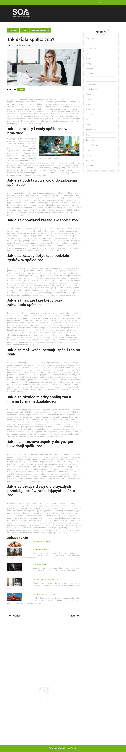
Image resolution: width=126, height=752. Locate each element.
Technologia (91, 130)
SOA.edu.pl (13, 30)
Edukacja (90, 58)
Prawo (88, 104)
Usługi (88, 155)
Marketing (90, 74)
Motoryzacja (91, 84)
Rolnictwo (90, 114)
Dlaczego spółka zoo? (41, 690)
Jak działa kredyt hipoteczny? (44, 594)
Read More (41, 696)
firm (33, 523)
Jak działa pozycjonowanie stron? (45, 579)
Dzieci (88, 53)
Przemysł (90, 109)
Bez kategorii (91, 38)
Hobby (88, 64)
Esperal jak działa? (40, 564)
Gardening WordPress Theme (63, 748)
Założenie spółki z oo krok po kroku (44, 690)
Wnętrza (89, 160)
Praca (88, 99)
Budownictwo (91, 48)
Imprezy (89, 69)
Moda (88, 79)
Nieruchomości (92, 89)
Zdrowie (89, 165)
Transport (90, 135)
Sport (88, 125)
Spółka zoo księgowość (41, 549)
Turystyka (90, 140)
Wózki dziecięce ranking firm (47, 690)
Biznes (24, 30)
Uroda (88, 150)
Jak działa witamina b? (41, 542)
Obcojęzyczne (92, 94)
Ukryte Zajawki (92, 145)
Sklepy (89, 120)
